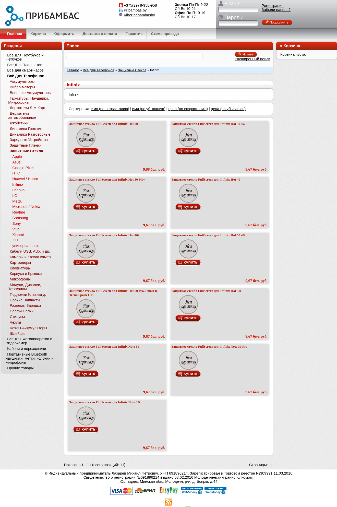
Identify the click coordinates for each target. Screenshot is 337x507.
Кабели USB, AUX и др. (30, 251)
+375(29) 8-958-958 (140, 5)
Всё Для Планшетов (24, 65)
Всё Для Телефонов (98, 70)
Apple (17, 157)
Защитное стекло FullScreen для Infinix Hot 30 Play (107, 179)
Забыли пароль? (276, 10)
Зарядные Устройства (29, 140)
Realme (18, 212)
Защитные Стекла (132, 70)
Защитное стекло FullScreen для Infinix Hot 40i (104, 235)
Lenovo (18, 190)
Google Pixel (22, 168)
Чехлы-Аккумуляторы (28, 328)
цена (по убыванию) (228, 109)
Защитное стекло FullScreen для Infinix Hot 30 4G (208, 124)
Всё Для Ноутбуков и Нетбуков (24, 57)
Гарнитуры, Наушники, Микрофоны (28, 100)
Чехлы (15, 322)
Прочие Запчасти (25, 300)
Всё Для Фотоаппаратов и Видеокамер (29, 341)
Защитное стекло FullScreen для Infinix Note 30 (104, 346)
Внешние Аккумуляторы (30, 93)
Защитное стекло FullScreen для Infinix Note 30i (104, 402)
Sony (16, 223)
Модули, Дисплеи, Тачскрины (24, 287)
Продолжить (277, 22)
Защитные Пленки (26, 145)
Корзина (291, 46)
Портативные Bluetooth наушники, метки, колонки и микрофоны (30, 358)
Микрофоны (20, 279)
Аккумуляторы (22, 81)
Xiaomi (18, 235)
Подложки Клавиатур (28, 294)
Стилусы (17, 317)
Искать (245, 54)
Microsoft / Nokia (26, 207)
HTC (16, 173)
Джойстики (19, 123)
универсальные (25, 246)
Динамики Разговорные (30, 134)
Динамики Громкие (26, 129)
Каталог (73, 70)
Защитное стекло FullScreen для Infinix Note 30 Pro (209, 346)
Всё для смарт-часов (25, 70)
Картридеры (20, 263)
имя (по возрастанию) (110, 109)
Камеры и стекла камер (30, 257)
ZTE (15, 240)
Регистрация (273, 6)
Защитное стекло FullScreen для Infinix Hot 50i (206, 291)
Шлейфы (17, 334)
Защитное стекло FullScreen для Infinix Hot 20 (103, 124)
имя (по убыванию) (148, 109)
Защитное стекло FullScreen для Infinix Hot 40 (206, 179)
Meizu (17, 201)
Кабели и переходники (26, 349)
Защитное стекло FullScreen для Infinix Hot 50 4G (208, 235)
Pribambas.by (135, 10)
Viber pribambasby (139, 15)
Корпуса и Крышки (26, 274)
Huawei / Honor (25, 179)
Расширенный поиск (252, 59)
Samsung (20, 218)
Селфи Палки (21, 311)
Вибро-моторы (22, 87)
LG (14, 196)
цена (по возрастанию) (188, 109)
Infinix (17, 184)
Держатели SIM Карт (27, 108)
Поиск (73, 46)
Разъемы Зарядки (25, 305)
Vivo (15, 229)
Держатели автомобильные (22, 115)
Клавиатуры (20, 268)
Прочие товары (20, 368)
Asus (16, 162)
